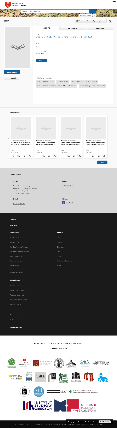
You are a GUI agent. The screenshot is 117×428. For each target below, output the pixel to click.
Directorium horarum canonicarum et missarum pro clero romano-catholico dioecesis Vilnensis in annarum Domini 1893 (20, 142)
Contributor (61, 247)
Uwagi (59, 256)
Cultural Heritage (16, 256)
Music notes (14, 266)
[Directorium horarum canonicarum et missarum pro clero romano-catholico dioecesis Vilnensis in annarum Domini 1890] (71, 128)
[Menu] (114, 2)
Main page (13, 225)
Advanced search (85, 15)
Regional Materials (16, 261)
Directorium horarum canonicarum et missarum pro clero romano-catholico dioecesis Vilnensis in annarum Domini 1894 (45, 142)
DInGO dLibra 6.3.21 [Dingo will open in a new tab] (37, 424)
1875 (37, 46)
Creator (59, 242)
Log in (12, 319)
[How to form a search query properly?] (94, 15)
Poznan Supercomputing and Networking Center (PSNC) (81, 424)
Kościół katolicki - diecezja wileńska (84, 82)
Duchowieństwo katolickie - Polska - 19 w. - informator (56, 86)
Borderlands (14, 238)
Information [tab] (73, 28)
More (102, 162)
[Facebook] (63, 203)
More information (90, 422)
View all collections (16, 273)
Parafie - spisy (63, 82)
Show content (12, 72)
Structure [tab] (100, 28)
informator (40, 54)
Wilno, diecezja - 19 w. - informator (92, 86)
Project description (16, 286)
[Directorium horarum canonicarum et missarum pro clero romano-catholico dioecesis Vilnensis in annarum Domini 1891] (96, 128)
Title (58, 238)
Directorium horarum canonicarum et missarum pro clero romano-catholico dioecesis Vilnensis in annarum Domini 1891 (95, 142)
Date (58, 252)
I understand (104, 422)
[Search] (92, 11)
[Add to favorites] (110, 20)
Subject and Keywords (64, 261)
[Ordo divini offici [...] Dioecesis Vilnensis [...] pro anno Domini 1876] (17, 47)
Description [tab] (46, 28)
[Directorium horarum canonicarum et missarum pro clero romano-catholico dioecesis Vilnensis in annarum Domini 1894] (46, 128)
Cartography (14, 242)
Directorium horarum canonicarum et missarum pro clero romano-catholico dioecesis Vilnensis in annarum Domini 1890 (70, 142)
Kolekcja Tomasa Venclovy (19, 247)
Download (10, 78)
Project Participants (17, 290)
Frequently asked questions (19, 300)
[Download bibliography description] (18, 156)
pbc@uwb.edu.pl (19, 203)
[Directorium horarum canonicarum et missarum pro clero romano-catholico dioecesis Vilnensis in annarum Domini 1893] (21, 128)
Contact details (15, 304)
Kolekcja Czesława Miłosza (19, 252)
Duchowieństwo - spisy (45, 82)
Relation (59, 266)
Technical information (18, 295)
